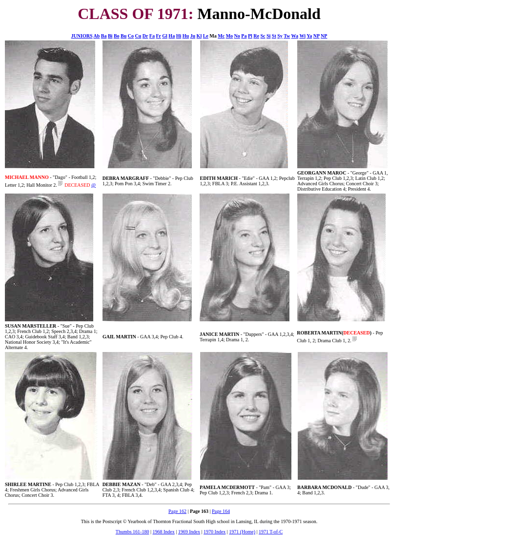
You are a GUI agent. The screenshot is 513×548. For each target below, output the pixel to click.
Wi (302, 36)
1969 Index (189, 531)
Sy (280, 36)
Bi (110, 36)
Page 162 (177, 511)
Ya (309, 36)
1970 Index (215, 531)
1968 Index (163, 531)
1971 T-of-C (271, 531)
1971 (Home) (242, 531)
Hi (179, 36)
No (237, 36)
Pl (250, 36)
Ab (96, 36)
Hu (186, 36)
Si (268, 36)
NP (316, 36)
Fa (152, 36)
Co (131, 36)
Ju (193, 36)
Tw (287, 36)
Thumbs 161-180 (132, 531)
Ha (171, 36)
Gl (164, 36)
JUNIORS (82, 36)
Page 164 (221, 511)
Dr (145, 36)
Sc (262, 36)
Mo (229, 36)
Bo (117, 36)
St (274, 36)
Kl (199, 36)
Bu (123, 36)
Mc (221, 36)
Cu (138, 36)
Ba (104, 36)
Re (256, 36)
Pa (243, 36)
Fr (158, 36)
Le (205, 36)
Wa (294, 36)
